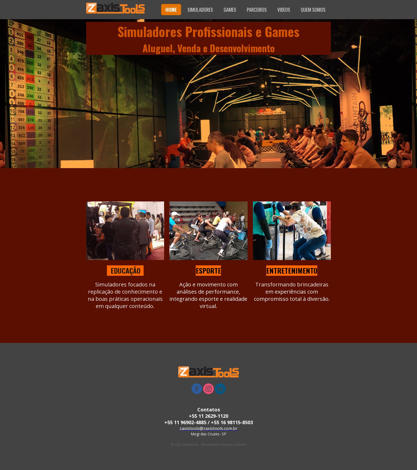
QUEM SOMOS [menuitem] (313, 9)
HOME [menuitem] (171, 9)
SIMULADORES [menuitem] (200, 9)
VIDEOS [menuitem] (283, 9)
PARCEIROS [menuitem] (257, 9)
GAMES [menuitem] (230, 9)
